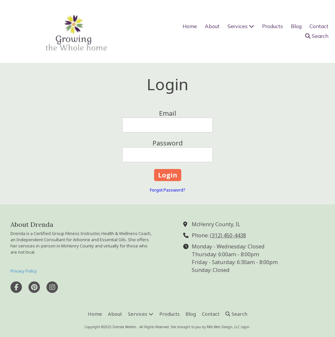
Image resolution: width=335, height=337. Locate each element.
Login (245, 327)
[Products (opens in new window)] (272, 26)
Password (167, 143)
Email (167, 113)
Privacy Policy (23, 271)
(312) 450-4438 (228, 235)
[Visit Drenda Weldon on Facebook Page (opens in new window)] (16, 287)
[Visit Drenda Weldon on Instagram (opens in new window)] (52, 287)
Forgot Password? (167, 190)
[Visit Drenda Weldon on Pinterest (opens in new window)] (34, 287)
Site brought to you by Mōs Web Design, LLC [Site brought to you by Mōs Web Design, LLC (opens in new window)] (205, 327)
